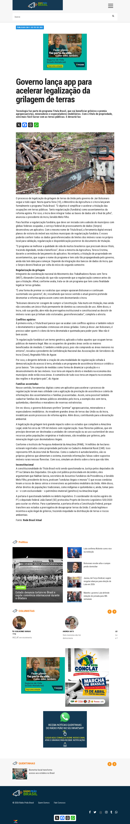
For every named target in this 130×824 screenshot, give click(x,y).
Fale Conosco (59, 803)
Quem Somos (44, 803)
